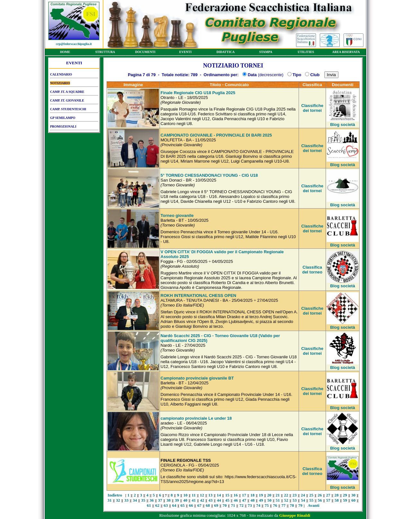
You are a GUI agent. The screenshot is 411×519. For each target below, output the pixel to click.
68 (208, 505)
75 (267, 505)
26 (320, 495)
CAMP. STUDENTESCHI (74, 110)
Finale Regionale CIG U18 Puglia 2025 (198, 92)
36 (152, 500)
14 (219, 495)
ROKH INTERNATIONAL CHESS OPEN (198, 295)
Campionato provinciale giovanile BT (197, 378)
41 (194, 500)
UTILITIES (306, 53)
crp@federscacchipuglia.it (74, 44)
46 (236, 500)
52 (286, 500)
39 (177, 500)
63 (166, 505)
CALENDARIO (74, 75)
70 (225, 505)
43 (210, 500)
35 (143, 500)
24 (303, 495)
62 (157, 505)
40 (185, 500)
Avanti (313, 505)
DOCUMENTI (145, 53)
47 (244, 500)
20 (269, 495)
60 (353, 500)
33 (126, 500)
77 (283, 505)
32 (118, 500)
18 (252, 495)
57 (328, 500)
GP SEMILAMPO (74, 119)
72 (241, 505)
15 (227, 495)
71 (233, 505)
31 (110, 500)
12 (202, 495)
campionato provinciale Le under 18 (196, 418)
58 (337, 500)
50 (269, 500)
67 (199, 505)
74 (258, 505)
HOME (65, 53)
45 (227, 500)
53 (295, 500)
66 (191, 505)
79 (300, 505)
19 (261, 495)
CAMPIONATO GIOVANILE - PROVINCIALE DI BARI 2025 (216, 135)
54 (303, 500)
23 (295, 495)
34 (135, 500)
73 (250, 505)
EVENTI (185, 53)
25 (311, 495)
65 (182, 505)
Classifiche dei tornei (312, 108)
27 (328, 495)
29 (345, 495)
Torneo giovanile (177, 215)
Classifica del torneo (312, 269)
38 (168, 500)
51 (278, 500)
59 (345, 500)
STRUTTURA (105, 53)
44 (219, 500)
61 (149, 505)
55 (311, 500)
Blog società (342, 124)
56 (320, 500)
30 (353, 495)
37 (160, 500)
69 (216, 505)
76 (275, 505)
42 (202, 500)
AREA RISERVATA (346, 53)
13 (210, 495)
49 (261, 500)
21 (277, 495)
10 (185, 495)
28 (337, 495)
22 (286, 495)
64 (174, 505)
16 (235, 495)
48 (252, 500)
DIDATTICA (226, 53)
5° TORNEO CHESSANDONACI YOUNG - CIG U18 (209, 175)
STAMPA (266, 53)
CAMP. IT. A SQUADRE (74, 93)
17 (244, 495)
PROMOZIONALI (74, 127)
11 (194, 495)
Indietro (115, 495)
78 (292, 505)
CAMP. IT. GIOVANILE (74, 101)
